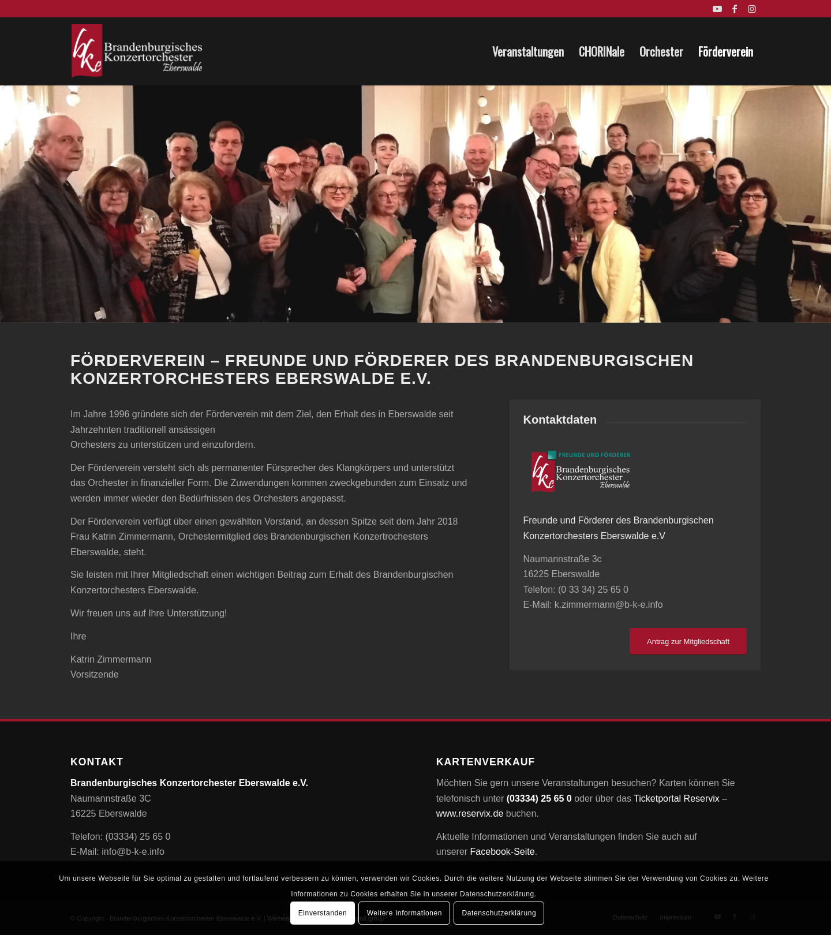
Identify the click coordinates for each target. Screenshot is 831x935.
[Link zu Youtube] (717, 8)
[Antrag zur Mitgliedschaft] (688, 641)
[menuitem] (528, 51)
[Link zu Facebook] (734, 8)
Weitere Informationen (404, 913)
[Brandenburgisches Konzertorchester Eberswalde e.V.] (138, 51)
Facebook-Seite (502, 852)
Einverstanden (322, 913)
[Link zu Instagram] (752, 8)
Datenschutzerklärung (499, 913)
